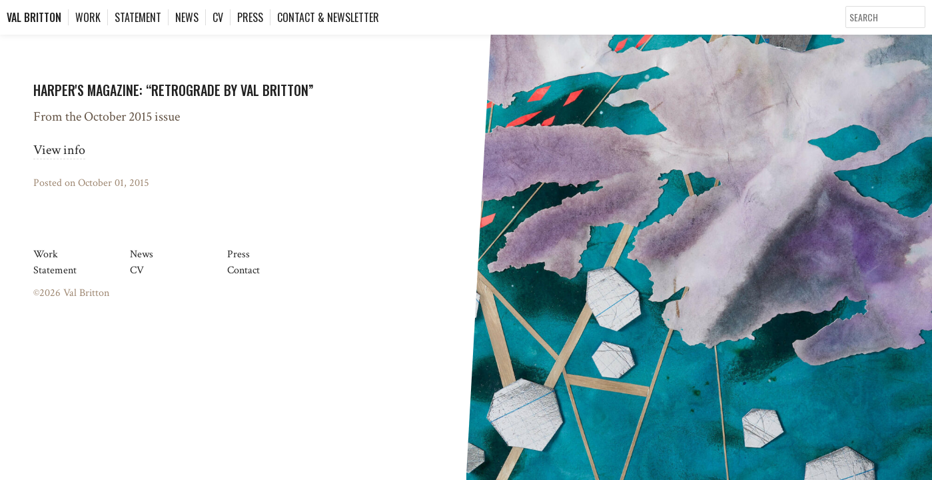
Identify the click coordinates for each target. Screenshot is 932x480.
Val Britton (34, 17)
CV (218, 17)
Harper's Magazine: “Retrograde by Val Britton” (173, 90)
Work (88, 17)
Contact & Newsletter (328, 17)
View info (59, 150)
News (187, 17)
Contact (243, 270)
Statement (138, 17)
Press (250, 17)
